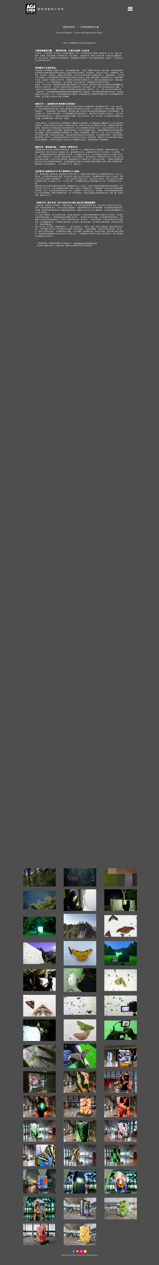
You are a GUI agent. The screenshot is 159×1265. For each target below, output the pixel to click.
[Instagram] (81, 1251)
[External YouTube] (79, 289)
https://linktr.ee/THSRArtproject (85, 243)
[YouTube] (77, 1251)
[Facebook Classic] (73, 1251)
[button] (130, 9)
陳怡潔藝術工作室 (51, 9)
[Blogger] (85, 1251)
